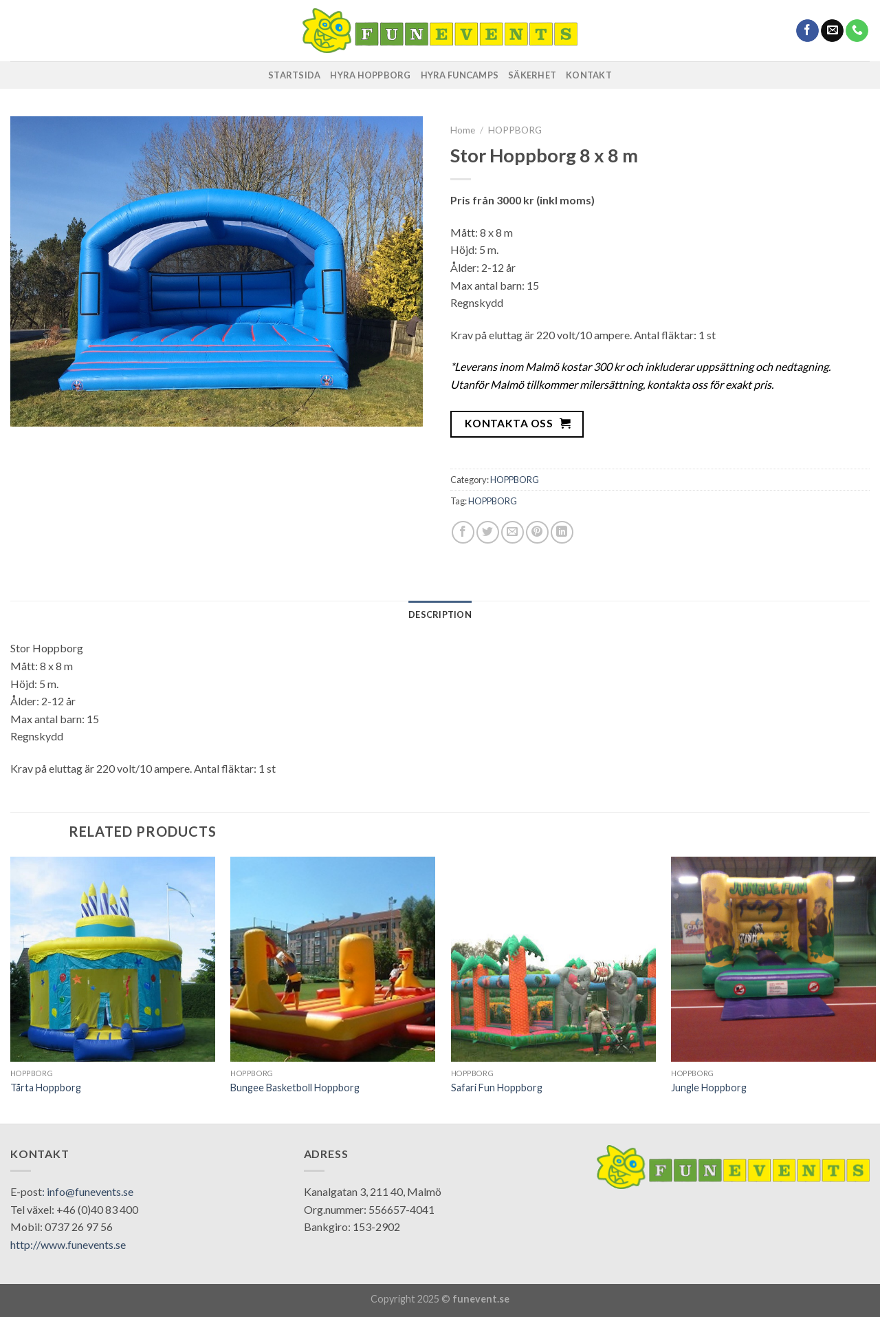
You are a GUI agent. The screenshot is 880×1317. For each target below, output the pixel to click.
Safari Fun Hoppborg (496, 1087)
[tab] (440, 614)
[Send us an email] (832, 31)
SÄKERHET (532, 75)
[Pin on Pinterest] (537, 532)
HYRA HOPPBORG (370, 75)
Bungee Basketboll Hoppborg (295, 1087)
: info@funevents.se (87, 1191)
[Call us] (857, 31)
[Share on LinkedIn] (562, 532)
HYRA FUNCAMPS (459, 75)
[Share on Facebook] (463, 532)
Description (440, 614)
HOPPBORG (515, 130)
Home (462, 130)
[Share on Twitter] (487, 532)
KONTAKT (589, 75)
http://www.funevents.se (68, 1244)
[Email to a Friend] (512, 532)
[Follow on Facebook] (807, 31)
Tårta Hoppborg (45, 1087)
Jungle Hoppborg (709, 1087)
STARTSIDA (294, 75)
